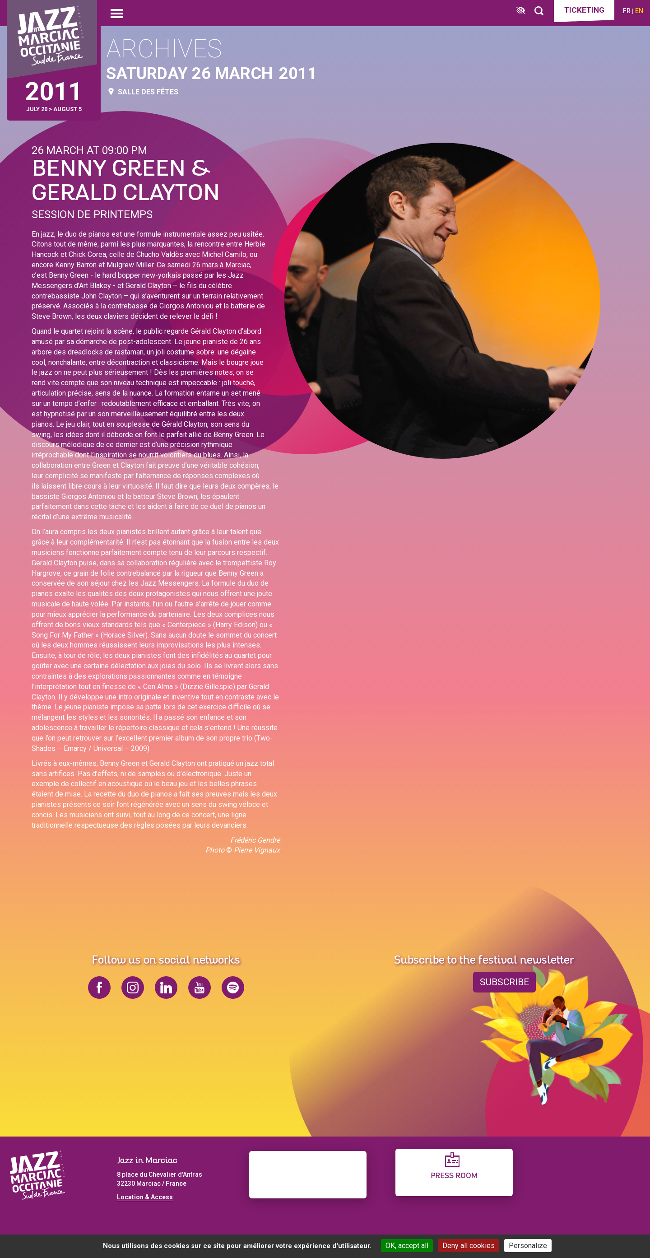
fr (627, 10)
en (639, 10)
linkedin (166, 987)
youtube (199, 987)
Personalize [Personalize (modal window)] (528, 1245)
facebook (99, 987)
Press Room (454, 1176)
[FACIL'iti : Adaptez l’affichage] (520, 11)
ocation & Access (147, 1197)
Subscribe (504, 982)
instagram (132, 987)
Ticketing (584, 9)
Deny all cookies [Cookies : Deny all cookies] (468, 1245)
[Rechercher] (539, 11)
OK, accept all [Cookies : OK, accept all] (406, 1245)
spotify (233, 987)
